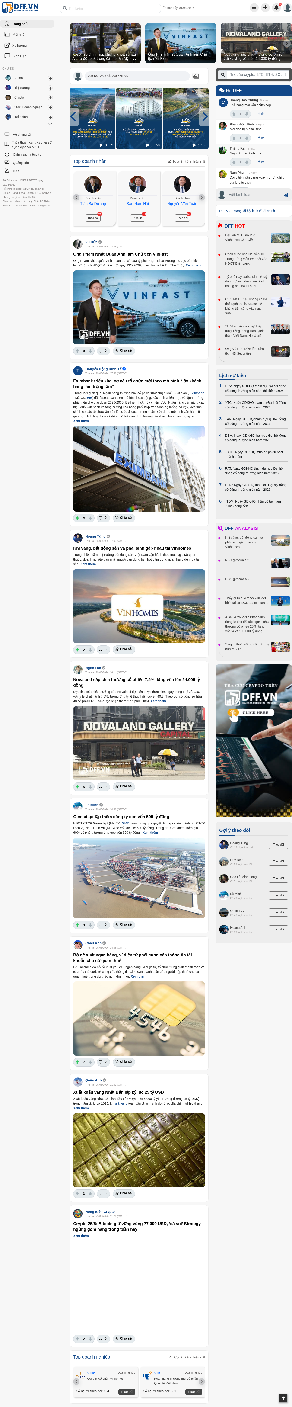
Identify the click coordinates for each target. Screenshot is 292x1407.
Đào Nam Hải (138, 204)
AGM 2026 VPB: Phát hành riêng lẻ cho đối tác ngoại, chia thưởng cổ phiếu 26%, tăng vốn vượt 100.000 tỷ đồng (247, 624)
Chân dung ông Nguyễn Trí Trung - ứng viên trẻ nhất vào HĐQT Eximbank (246, 258)
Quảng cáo (21, 163)
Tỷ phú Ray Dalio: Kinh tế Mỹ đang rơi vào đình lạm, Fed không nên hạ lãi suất (246, 281)
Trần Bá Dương (93, 204)
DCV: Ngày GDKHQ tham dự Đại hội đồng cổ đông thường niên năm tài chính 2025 (255, 388)
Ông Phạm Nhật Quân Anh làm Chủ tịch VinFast (120, 254)
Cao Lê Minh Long (243, 877)
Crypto (19, 97)
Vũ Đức (91, 242)
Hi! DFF (230, 90)
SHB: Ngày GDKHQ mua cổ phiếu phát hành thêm (255, 454)
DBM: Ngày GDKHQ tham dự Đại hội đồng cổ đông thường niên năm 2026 (256, 438)
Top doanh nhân (89, 161)
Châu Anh (93, 943)
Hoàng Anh (238, 927)
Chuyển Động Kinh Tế (103, 369)
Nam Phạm (238, 172)
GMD (126, 823)
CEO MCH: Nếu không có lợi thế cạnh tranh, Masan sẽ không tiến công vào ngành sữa (246, 306)
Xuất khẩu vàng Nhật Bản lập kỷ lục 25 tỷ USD (118, 1092)
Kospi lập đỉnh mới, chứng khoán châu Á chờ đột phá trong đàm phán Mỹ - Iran (104, 58)
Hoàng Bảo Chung (244, 100)
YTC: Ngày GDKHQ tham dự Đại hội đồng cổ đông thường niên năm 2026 (255, 405)
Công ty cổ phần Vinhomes (106, 1378)
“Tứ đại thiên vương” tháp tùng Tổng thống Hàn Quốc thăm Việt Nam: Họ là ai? (244, 330)
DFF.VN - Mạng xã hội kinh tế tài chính (247, 211)
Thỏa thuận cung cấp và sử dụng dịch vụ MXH (31, 145)
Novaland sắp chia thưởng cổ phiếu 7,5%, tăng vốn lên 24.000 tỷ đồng (253, 56)
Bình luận (19, 56)
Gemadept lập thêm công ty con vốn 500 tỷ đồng (121, 816)
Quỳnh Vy (237, 911)
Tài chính (21, 117)
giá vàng (121, 1103)
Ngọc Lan (93, 668)
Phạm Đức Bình (242, 124)
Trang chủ (20, 24)
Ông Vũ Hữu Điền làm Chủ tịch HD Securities (244, 351)
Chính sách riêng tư (27, 154)
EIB (89, 398)
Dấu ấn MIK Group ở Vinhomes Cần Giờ (240, 237)
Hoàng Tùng (95, 536)
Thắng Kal (237, 148)
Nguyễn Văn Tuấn (182, 204)
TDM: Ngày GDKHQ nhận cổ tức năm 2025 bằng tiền (253, 504)
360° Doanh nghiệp (28, 107)
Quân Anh (93, 1080)
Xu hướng (19, 45)
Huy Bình (237, 860)
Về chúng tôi (22, 134)
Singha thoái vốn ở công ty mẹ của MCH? (247, 646)
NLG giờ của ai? (237, 560)
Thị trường (22, 88)
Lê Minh (91, 805)
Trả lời (260, 113)
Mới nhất (19, 34)
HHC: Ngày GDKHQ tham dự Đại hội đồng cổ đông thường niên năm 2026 (255, 487)
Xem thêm (193, 265)
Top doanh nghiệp (91, 1356)
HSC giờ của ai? (237, 579)
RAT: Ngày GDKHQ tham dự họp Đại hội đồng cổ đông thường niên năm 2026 (254, 471)
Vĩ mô (18, 78)
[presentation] (74, 43)
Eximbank (197, 393)
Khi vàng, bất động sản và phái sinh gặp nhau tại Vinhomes (132, 548)
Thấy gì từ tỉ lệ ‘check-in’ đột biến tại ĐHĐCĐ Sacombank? (246, 600)
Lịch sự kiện (232, 375)
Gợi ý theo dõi (234, 830)
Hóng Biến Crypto (100, 1212)
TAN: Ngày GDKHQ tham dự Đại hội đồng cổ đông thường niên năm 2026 (255, 421)
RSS (16, 171)
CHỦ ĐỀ (8, 68)
